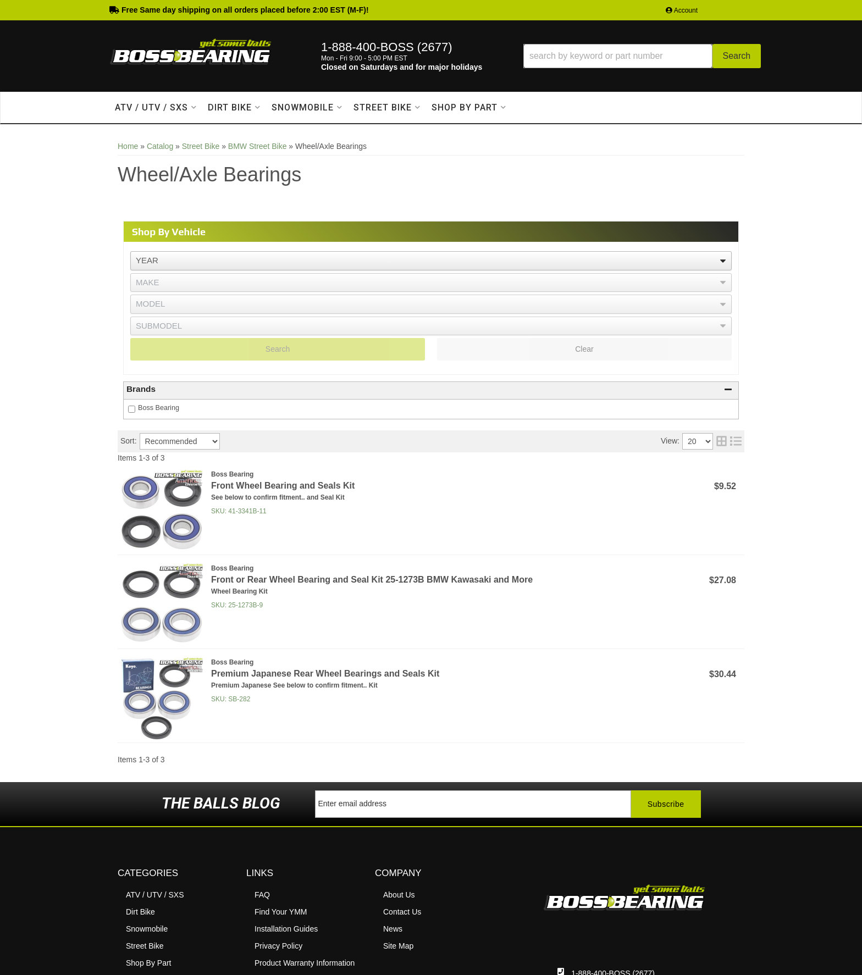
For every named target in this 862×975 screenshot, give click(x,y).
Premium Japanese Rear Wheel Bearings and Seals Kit (325, 673)
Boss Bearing (158, 408)
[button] (642, 56)
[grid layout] (721, 441)
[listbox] (431, 260)
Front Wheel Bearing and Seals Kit (283, 485)
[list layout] (736, 441)
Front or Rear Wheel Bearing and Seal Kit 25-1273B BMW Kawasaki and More (372, 579)
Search (278, 349)
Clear (584, 349)
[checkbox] (131, 409)
